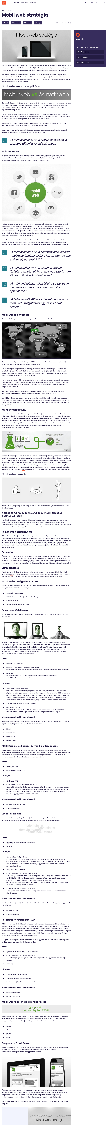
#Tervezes (27, 23)
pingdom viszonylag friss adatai (13, 362)
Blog (86, 2)
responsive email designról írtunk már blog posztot (18, 1052)
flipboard (35, 119)
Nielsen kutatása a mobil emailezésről (14, 1097)
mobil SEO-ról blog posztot (15, 678)
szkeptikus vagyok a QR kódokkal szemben (25, 233)
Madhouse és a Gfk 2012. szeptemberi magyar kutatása (40, 469)
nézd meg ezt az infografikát (22, 1090)
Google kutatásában (42, 130)
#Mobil (5, 23)
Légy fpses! (24, 2)
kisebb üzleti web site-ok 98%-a (19, 382)
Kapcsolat (33, 2)
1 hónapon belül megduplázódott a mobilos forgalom (21, 393)
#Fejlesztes (16, 23)
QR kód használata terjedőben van (40, 224)
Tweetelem (82, 57)
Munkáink (16, 2)
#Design (38, 23)
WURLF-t (52, 754)
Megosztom (83, 52)
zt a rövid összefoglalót (55, 614)
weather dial (43, 119)
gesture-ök (14, 574)
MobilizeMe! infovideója (23, 371)
